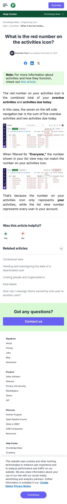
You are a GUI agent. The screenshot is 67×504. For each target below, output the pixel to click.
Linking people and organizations (24, 277)
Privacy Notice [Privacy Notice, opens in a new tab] (22, 486)
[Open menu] (5, 5)
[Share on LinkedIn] (32, 63)
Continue (33, 494)
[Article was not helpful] (22, 233)
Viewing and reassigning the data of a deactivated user (27, 268)
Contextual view (13, 259)
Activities (14, 26)
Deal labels (10, 284)
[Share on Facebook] (25, 63)
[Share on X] (38, 63)
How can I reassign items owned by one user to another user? (33, 293)
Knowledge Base (11, 22)
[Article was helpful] (5, 233)
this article (28, 82)
